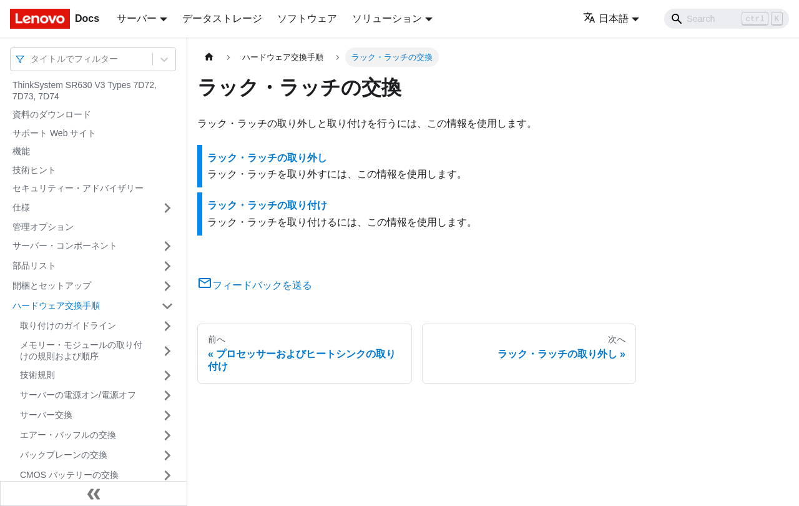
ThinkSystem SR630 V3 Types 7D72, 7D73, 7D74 (84, 90)
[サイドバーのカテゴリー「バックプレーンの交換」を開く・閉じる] (167, 455)
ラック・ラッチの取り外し (267, 157)
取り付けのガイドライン (68, 325)
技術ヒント (34, 170)
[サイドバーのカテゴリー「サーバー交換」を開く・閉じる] (167, 415)
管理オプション (43, 227)
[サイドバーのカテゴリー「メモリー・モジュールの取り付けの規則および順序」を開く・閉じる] (167, 350)
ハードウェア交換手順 (56, 305)
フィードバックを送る (254, 285)
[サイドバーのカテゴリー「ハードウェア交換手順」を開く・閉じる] (167, 306)
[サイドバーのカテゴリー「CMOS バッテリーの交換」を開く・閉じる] (167, 475)
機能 (21, 151)
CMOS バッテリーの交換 (69, 475)
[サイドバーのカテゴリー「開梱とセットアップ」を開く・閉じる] (167, 286)
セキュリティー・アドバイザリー (78, 188)
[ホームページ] (209, 57)
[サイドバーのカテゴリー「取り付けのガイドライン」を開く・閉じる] (167, 326)
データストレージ (222, 18)
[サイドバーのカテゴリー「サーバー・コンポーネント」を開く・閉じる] (167, 246)
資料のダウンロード (51, 114)
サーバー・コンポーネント (64, 246)
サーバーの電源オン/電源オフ (78, 395)
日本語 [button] (606, 18)
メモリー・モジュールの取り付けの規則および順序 (81, 350)
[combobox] (32, 59)
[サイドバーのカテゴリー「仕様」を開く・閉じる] (167, 208)
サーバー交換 (46, 415)
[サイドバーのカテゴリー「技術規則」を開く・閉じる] (167, 375)
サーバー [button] (137, 18)
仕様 (21, 207)
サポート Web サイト (54, 133)
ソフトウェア (307, 18)
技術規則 (37, 375)
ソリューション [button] (387, 18)
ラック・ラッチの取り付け (267, 205)
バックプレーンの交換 (63, 455)
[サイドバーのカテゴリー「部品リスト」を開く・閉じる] (167, 266)
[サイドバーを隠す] (93, 493)
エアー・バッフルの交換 (68, 435)
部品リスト (34, 265)
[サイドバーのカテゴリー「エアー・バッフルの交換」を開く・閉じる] (167, 435)
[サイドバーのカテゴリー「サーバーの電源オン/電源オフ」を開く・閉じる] (167, 395)
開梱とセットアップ (51, 285)
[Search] (726, 19)
